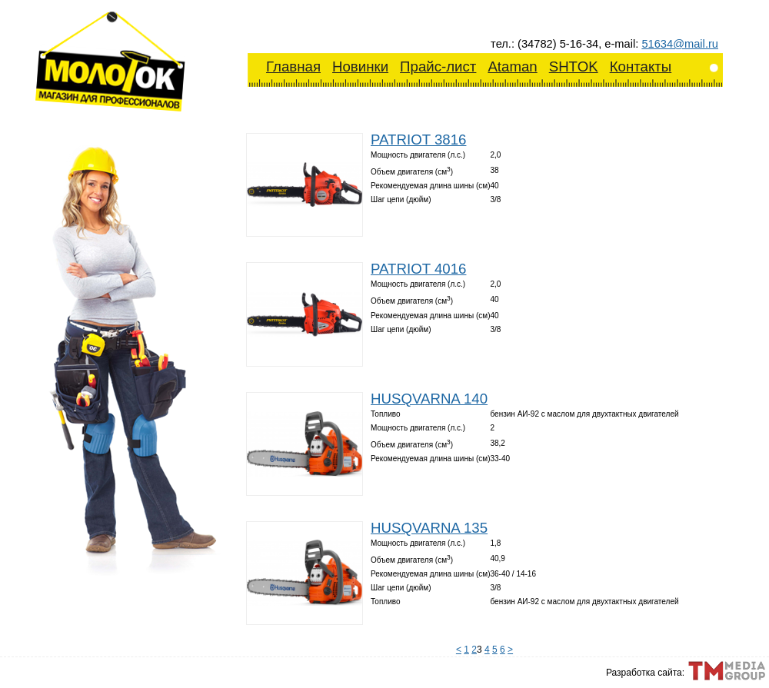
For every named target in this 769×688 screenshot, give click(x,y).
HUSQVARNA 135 (429, 528)
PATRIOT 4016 (418, 269)
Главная (293, 66)
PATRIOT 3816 (418, 139)
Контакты (641, 66)
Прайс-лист (438, 66)
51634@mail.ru (679, 44)
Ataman (512, 66)
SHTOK (573, 66)
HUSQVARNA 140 (429, 399)
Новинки (360, 66)
